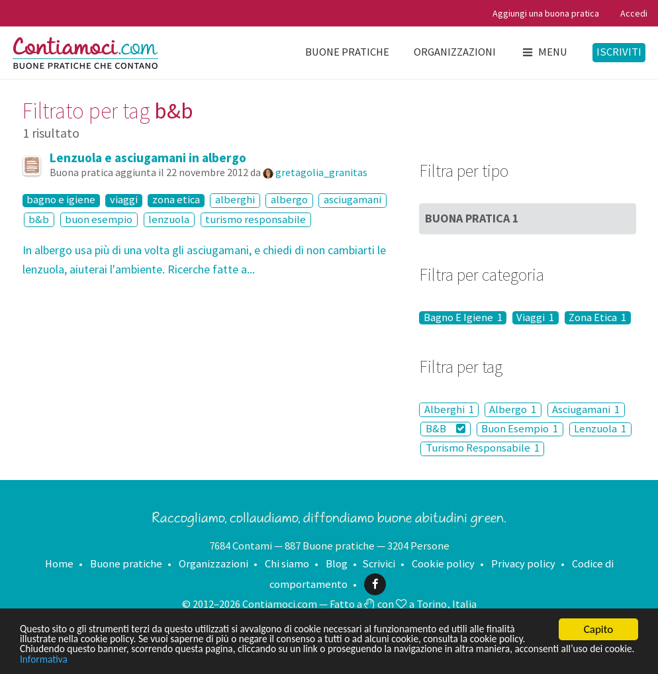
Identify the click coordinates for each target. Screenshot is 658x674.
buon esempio (98, 219)
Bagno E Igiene (463, 317)
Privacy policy (523, 564)
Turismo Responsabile (483, 449)
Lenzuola (600, 429)
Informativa (181, 659)
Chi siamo (287, 564)
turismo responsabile (255, 219)
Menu (544, 52)
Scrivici (378, 564)
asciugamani (352, 200)
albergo (289, 200)
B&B (445, 429)
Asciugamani (586, 409)
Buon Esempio (519, 429)
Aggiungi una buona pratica (546, 13)
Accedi (633, 13)
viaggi (124, 200)
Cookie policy (443, 564)
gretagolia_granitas (321, 172)
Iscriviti (618, 52)
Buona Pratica (472, 218)
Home (59, 564)
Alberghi (449, 409)
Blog (337, 564)
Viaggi (535, 317)
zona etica (176, 200)
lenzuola (168, 219)
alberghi (235, 200)
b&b (38, 219)
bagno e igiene (60, 200)
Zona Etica (597, 317)
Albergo (512, 409)
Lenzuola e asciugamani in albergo (148, 158)
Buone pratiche (347, 52)
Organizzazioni (455, 52)
